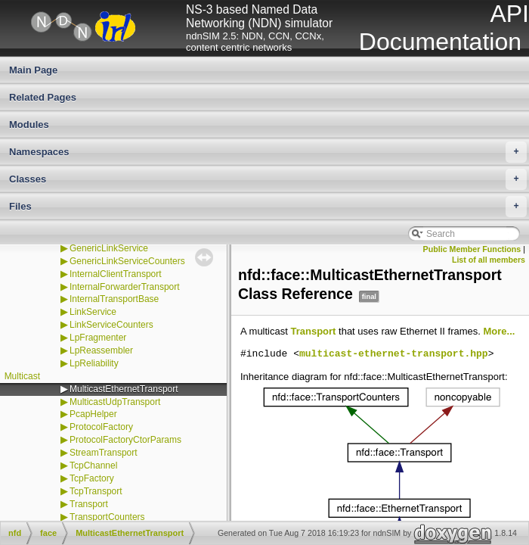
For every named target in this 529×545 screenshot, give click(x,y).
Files (268, 206)
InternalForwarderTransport (125, 287)
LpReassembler (101, 350)
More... (499, 331)
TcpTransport (96, 491)
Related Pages (42, 97)
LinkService (93, 312)
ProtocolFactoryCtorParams (125, 439)
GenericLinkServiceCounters (127, 261)
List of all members (488, 259)
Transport (89, 504)
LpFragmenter (98, 337)
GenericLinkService (109, 248)
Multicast (22, 376)
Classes (268, 179)
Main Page (33, 70)
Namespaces (268, 152)
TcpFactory (92, 478)
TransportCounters (107, 517)
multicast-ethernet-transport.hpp (393, 354)
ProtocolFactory (101, 427)
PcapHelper (93, 414)
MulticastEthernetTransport (124, 389)
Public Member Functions (472, 249)
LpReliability (94, 363)
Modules (29, 124)
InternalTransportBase (114, 299)
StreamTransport (104, 452)
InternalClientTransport (116, 274)
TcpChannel (93, 465)
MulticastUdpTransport (115, 402)
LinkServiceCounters (111, 324)
